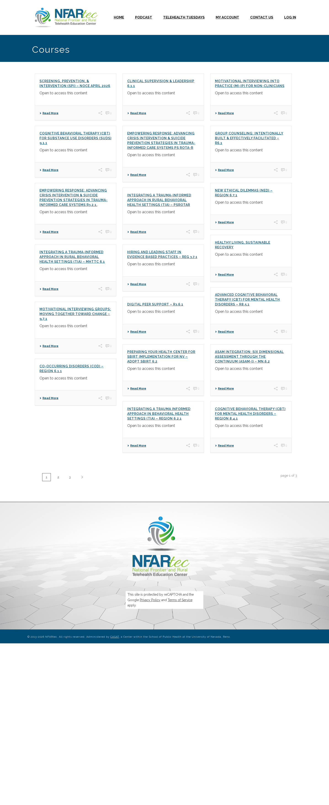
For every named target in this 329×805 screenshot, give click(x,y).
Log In (290, 17)
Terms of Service (180, 600)
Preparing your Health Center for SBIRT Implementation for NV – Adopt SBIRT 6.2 (161, 356)
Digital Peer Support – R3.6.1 (155, 304)
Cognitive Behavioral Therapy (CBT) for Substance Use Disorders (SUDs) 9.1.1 (75, 138)
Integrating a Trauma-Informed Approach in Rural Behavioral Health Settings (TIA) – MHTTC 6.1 (72, 256)
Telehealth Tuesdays (184, 17)
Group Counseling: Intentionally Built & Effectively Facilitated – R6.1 (249, 138)
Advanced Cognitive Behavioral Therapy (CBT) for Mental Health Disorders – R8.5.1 (247, 299)
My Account (227, 17)
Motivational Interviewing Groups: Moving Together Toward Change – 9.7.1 (75, 314)
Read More (49, 113)
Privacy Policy (150, 600)
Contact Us (261, 17)
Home (119, 17)
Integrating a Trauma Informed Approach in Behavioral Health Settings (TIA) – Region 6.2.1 (159, 413)
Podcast (143, 17)
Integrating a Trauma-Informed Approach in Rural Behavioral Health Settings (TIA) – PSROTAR (159, 200)
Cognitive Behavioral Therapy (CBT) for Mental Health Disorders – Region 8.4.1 (250, 413)
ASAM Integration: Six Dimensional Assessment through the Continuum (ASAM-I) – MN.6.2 (249, 356)
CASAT (114, 636)
